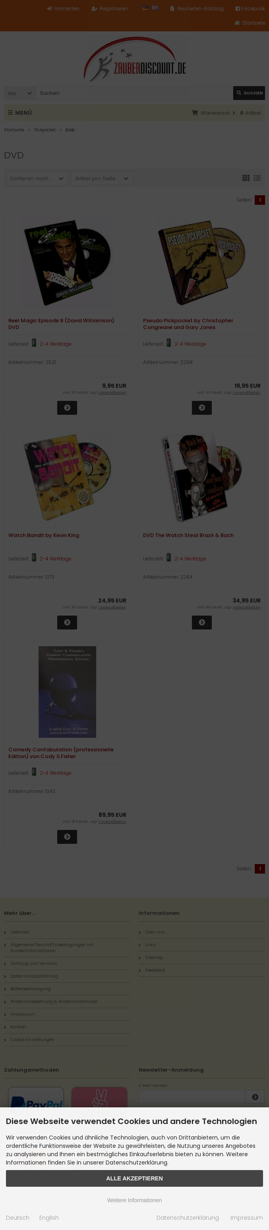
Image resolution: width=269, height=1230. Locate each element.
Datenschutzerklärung (188, 1218)
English (49, 1218)
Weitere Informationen (134, 1200)
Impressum (246, 1218)
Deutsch (17, 1218)
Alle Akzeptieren (134, 1178)
